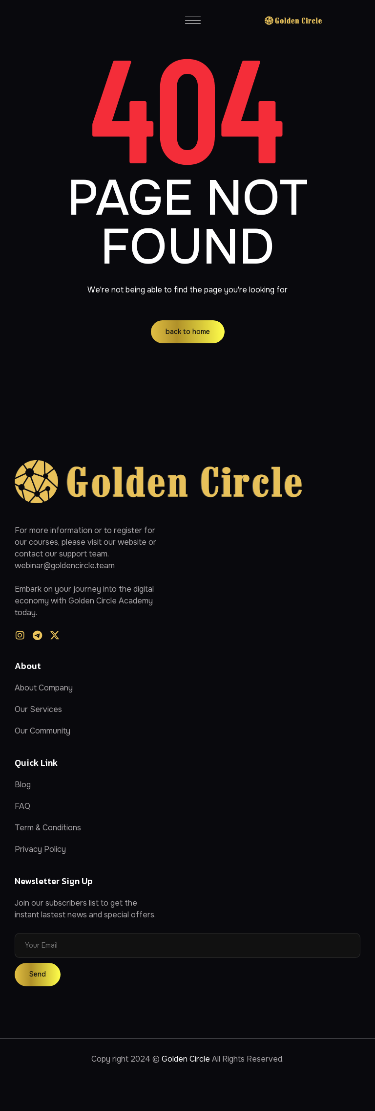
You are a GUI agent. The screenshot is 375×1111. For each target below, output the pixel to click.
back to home (188, 331)
